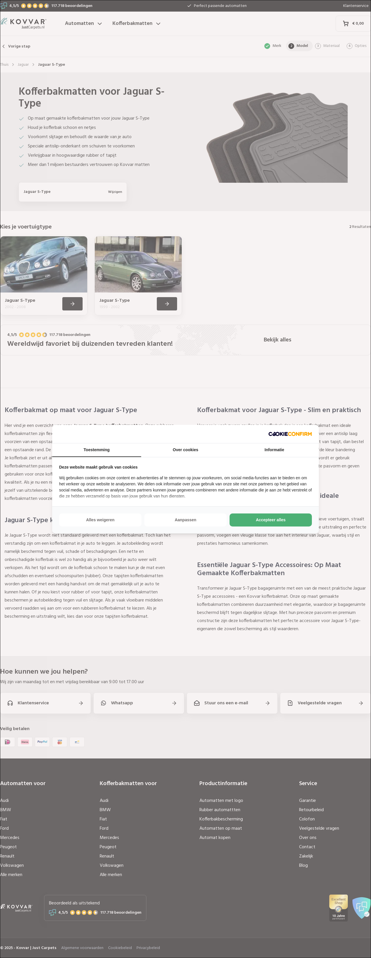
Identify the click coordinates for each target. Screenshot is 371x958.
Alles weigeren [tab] (100, 520)
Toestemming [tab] (96, 449)
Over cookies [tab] (185, 449)
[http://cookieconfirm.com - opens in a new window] (290, 434)
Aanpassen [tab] (186, 520)
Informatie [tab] (274, 449)
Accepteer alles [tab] (271, 520)
